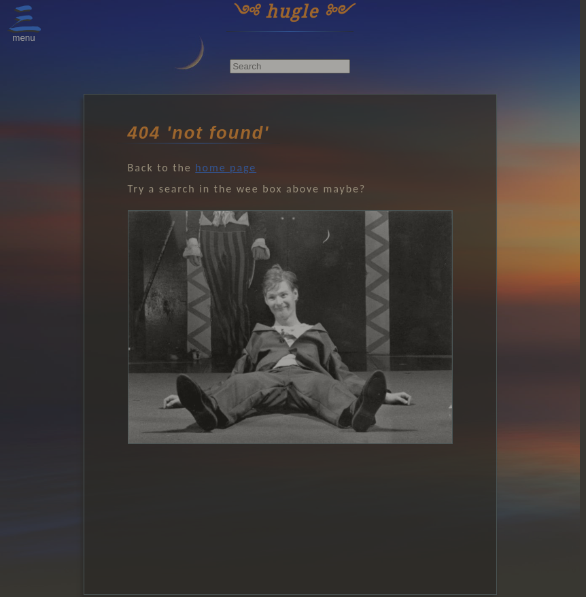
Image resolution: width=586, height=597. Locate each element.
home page (225, 167)
